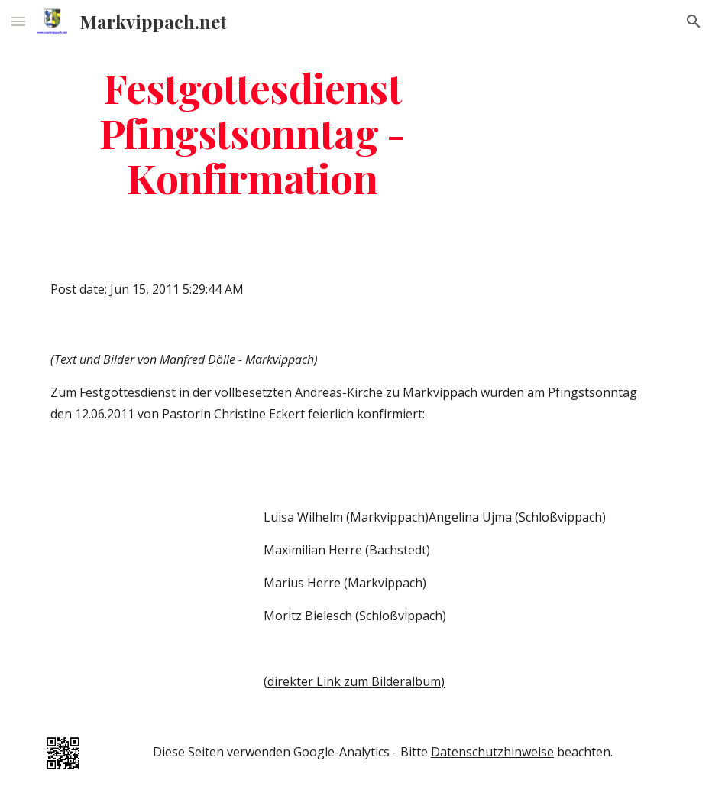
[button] (18, 21)
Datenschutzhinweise (492, 751)
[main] (251, 132)
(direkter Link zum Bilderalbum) (354, 681)
